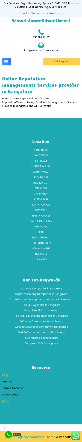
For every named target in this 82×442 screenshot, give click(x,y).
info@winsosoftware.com (41, 50)
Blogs (5, 395)
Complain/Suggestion (32, 13)
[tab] (6, 61)
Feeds (5, 421)
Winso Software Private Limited (41, 21)
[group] (41, 224)
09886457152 (41, 37)
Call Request (61, 61)
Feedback (55, 13)
